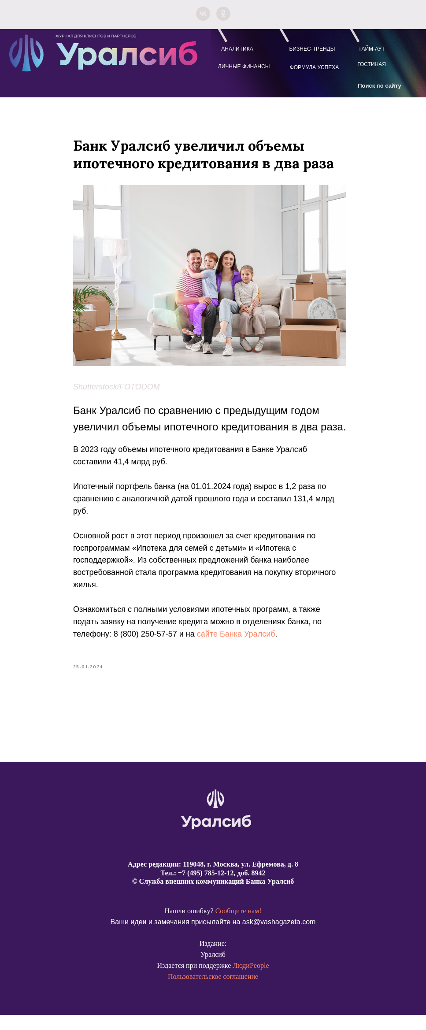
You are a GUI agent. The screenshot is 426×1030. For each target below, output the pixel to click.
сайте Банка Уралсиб (248, 646)
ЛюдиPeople (251, 980)
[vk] (203, 14)
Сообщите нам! (238, 925)
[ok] (223, 14)
